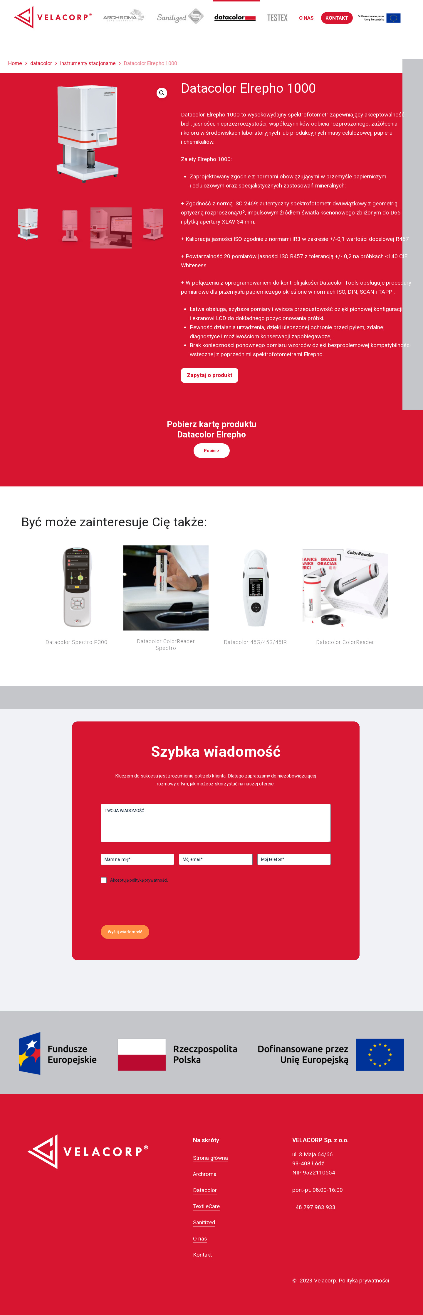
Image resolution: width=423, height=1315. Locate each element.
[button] (306, 18)
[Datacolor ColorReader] (345, 588)
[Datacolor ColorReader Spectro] (166, 588)
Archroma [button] (204, 1174)
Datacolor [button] (205, 1190)
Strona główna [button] (210, 1158)
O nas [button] (200, 1238)
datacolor (41, 63)
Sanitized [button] (204, 1222)
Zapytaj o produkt (209, 375)
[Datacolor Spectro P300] (76, 588)
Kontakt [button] (202, 1255)
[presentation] (145, 917)
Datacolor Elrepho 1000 (210, 114)
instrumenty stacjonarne (88, 63)
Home (15, 63)
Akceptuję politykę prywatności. (139, 880)
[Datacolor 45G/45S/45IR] (255, 588)
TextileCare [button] (206, 1206)
